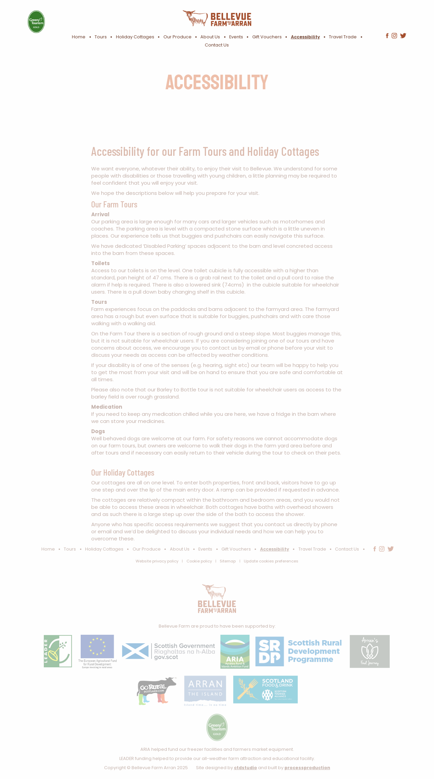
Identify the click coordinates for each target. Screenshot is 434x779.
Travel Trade (343, 37)
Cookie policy (199, 561)
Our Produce (177, 37)
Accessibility (305, 37)
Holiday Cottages (135, 37)
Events (236, 37)
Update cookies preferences (271, 561)
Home (78, 37)
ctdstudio (245, 768)
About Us (210, 37)
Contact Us (217, 45)
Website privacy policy (157, 561)
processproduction (307, 768)
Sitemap (228, 561)
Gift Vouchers (267, 37)
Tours (101, 37)
